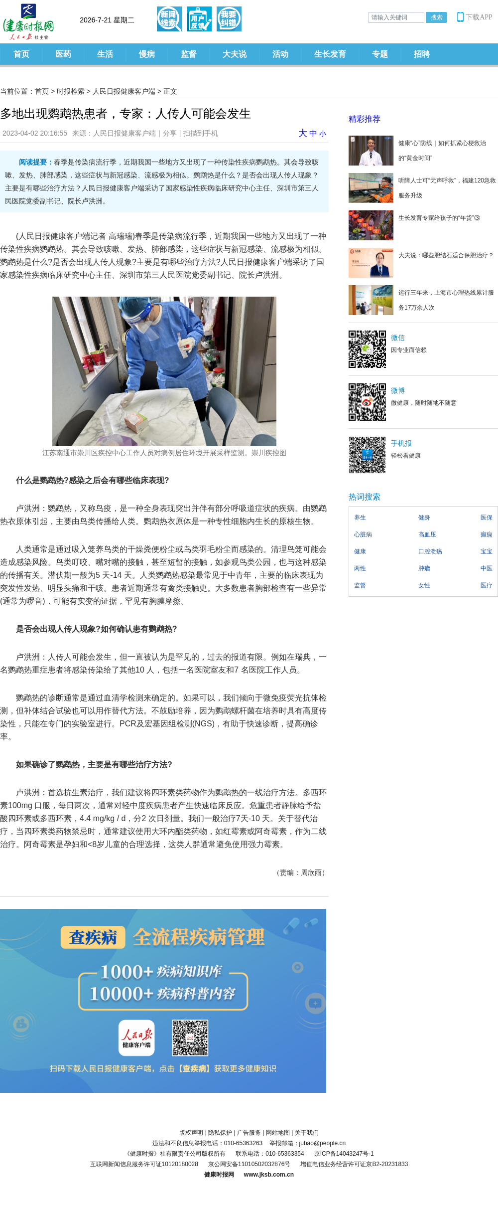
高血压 (427, 534)
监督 (189, 54)
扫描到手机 (200, 133)
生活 (105, 54)
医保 (487, 517)
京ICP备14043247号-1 (344, 1153)
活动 (280, 54)
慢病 (147, 54)
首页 (21, 54)
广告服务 (249, 1132)
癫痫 (487, 534)
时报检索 (71, 91)
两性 (360, 568)
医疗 (487, 585)
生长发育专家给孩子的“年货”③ (439, 217)
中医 (487, 568)
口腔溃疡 (430, 551)
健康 (360, 551)
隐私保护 (220, 1132)
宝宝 (487, 551)
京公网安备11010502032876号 (249, 1164)
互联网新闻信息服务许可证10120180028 (144, 1164)
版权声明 (191, 1132)
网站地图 (278, 1132)
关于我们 (307, 1132)
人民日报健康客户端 (124, 91)
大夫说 (235, 54)
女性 (424, 585)
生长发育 (330, 54)
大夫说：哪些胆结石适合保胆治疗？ (446, 255)
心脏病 (363, 534)
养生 (360, 517)
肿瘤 (424, 568)
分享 (170, 133)
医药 (63, 54)
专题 (380, 54)
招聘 (422, 54)
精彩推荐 (364, 119)
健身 (424, 517)
